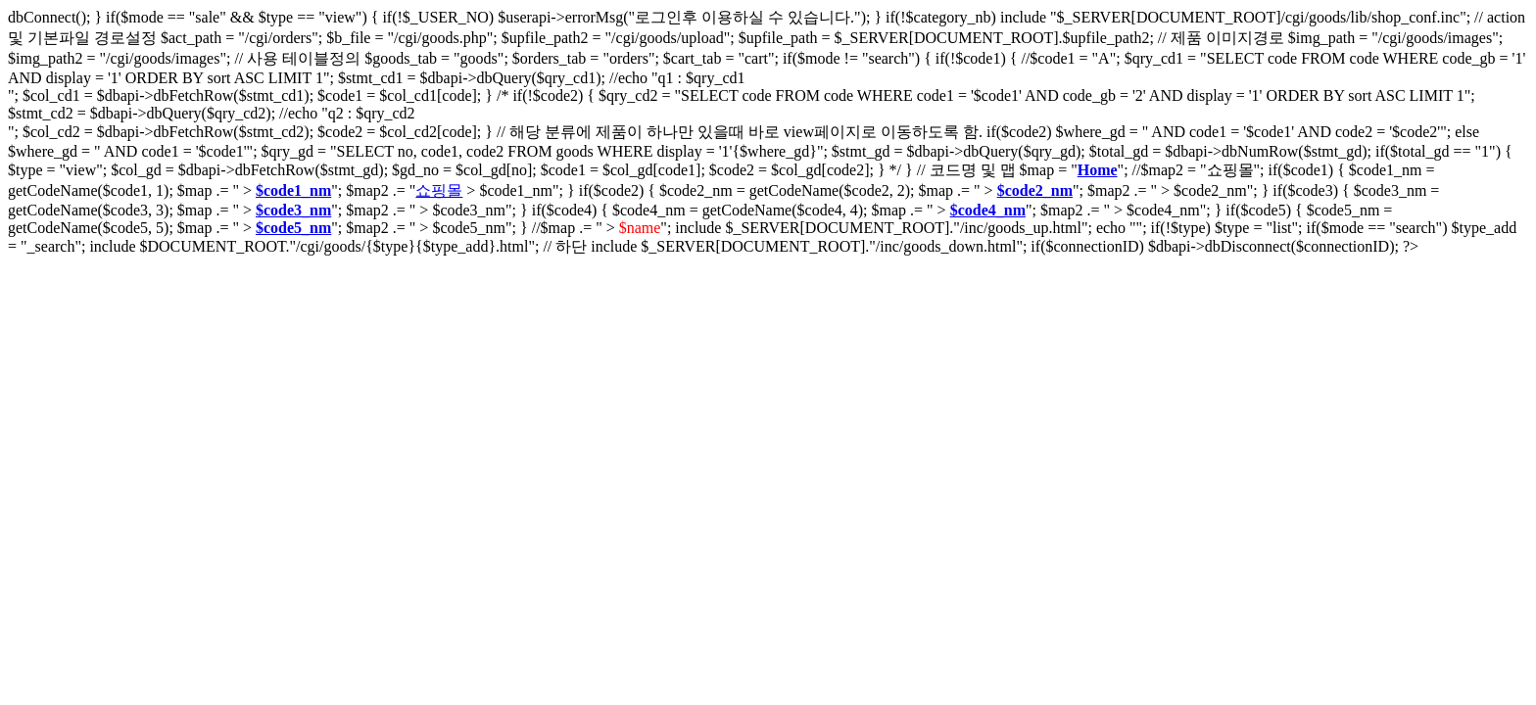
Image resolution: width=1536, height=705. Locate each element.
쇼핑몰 (438, 190)
